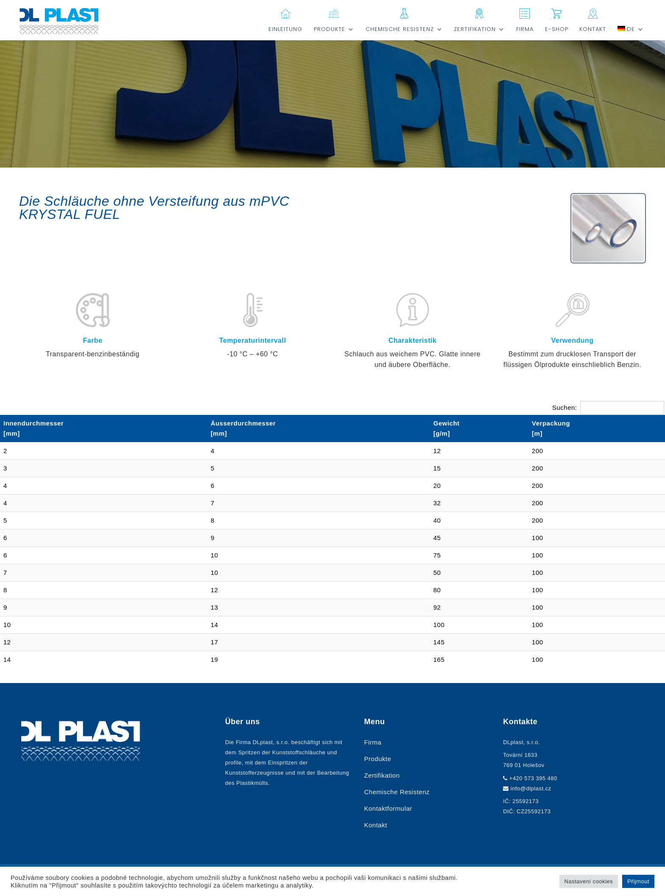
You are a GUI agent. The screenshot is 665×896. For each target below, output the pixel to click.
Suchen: (608, 407)
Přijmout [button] (638, 881)
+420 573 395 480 (533, 778)
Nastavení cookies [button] (588, 881)
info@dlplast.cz (531, 788)
